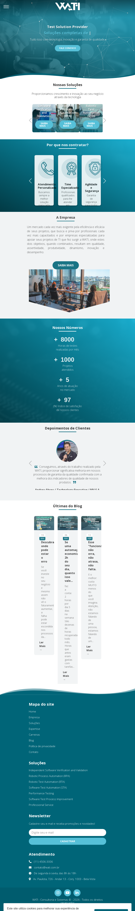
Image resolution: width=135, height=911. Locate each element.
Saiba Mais (56, 265)
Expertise (34, 729)
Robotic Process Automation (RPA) (49, 776)
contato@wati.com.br (44, 867)
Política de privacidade (42, 746)
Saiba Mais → (44, 124)
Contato (33, 752)
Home (32, 711)
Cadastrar (67, 841)
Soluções (34, 723)
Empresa (34, 717)
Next (103, 120)
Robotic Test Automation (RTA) (47, 781)
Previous (31, 120)
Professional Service (41, 805)
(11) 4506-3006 (41, 861)
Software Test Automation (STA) (48, 787)
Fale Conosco (67, 48)
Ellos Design (79, 907)
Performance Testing (41, 793)
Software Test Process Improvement (51, 799)
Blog (31, 740)
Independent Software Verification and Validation (58, 770)
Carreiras (34, 734)
